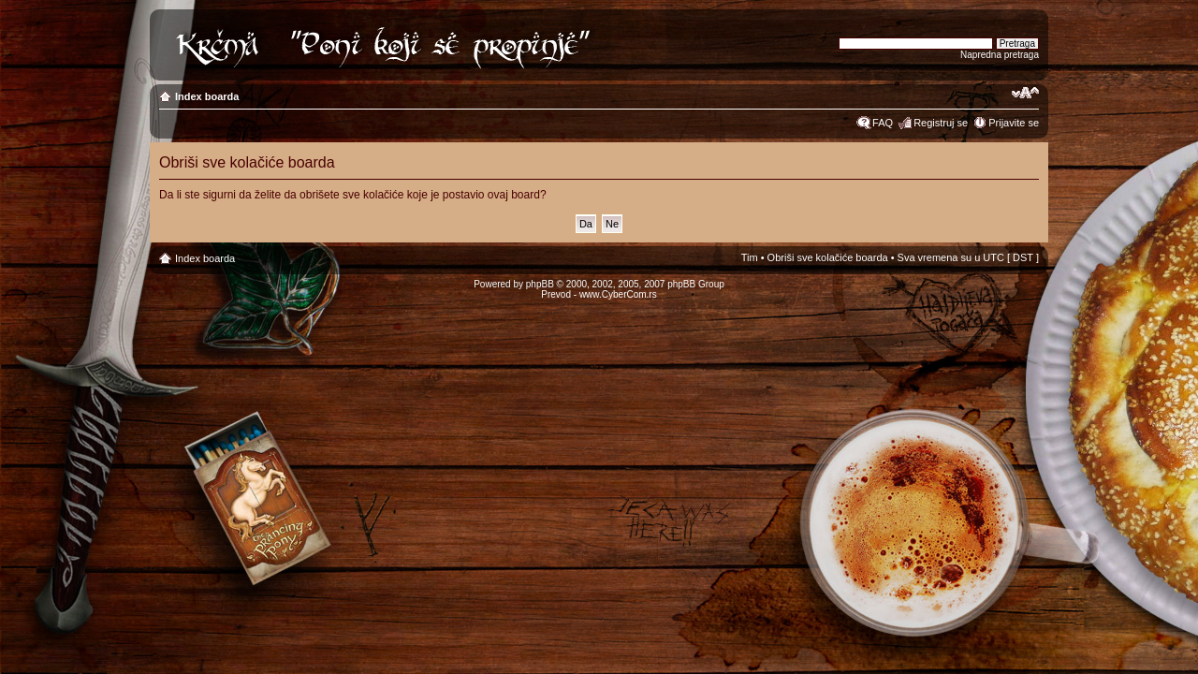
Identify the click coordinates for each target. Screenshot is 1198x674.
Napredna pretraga (999, 55)
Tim (749, 257)
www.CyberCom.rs (618, 294)
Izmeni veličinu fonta (1025, 92)
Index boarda (207, 96)
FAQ (882, 122)
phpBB (540, 284)
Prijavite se (1013, 122)
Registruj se (940, 122)
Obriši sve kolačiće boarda (827, 257)
